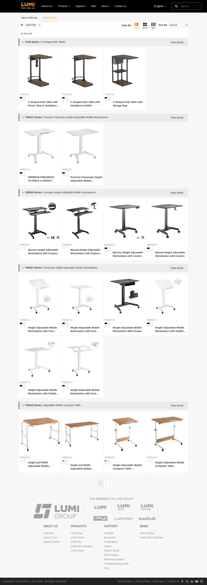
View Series (177, 42)
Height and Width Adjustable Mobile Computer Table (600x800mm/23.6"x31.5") (42, 464)
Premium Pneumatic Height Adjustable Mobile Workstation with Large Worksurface (86, 179)
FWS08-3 (110, 244)
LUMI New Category (82, 546)
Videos (108, 546)
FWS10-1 (25, 457)
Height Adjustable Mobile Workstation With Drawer (127, 329)
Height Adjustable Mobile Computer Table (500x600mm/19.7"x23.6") (127, 467)
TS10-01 (24, 94)
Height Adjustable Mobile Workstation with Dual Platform (85, 392)
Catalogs (109, 533)
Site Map (159, 581)
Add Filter (30, 25)
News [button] (105, 6)
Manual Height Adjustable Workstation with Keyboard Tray (86, 251)
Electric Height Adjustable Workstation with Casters (128, 254)
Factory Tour (50, 537)
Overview (48, 533)
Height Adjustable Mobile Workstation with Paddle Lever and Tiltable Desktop (170, 329)
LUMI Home (77, 537)
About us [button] (47, 6)
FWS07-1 (25, 320)
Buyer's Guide (111, 550)
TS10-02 (67, 94)
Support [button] (80, 6)
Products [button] (64, 6)
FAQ (106, 568)
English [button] (160, 6)
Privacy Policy (143, 581)
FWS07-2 (67, 320)
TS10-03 (109, 94)
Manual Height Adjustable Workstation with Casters (170, 254)
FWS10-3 (110, 457)
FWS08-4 (152, 244)
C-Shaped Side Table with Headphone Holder (85, 104)
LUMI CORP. (36, 581)
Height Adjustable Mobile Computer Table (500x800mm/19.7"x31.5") (170, 464)
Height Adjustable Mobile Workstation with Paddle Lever (42, 392)
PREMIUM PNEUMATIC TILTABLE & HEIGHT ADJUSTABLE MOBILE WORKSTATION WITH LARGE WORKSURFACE (42, 179)
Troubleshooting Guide (116, 563)
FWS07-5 (152, 320)
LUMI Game (77, 550)
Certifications (111, 541)
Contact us (120, 6)
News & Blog (147, 533)
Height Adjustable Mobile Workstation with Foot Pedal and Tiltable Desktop (43, 329)
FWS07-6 (25, 382)
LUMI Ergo (77, 533)
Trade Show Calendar (152, 537)
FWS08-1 (25, 244)
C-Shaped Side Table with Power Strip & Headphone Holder (43, 104)
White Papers (111, 555)
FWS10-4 (152, 457)
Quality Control (51, 541)
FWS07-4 (110, 320)
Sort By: (163, 25)
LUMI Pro (76, 541)
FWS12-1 (25, 169)
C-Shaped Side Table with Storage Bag (127, 104)
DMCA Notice (124, 581)
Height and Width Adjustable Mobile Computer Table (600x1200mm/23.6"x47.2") (85, 467)
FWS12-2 (67, 169)
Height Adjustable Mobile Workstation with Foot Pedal (85, 329)
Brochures (109, 537)
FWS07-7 (67, 382)
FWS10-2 (67, 457)
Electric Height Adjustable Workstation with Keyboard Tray (44, 251)
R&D (93, 6)
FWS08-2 (67, 244)
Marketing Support (114, 559)
